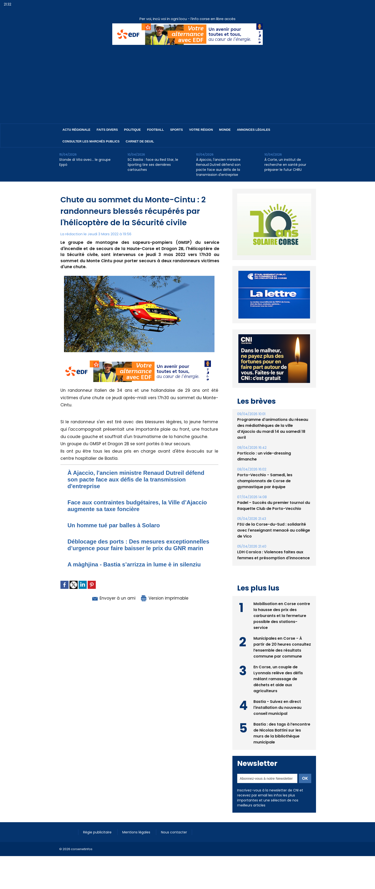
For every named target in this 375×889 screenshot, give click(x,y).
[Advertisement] (187, 80)
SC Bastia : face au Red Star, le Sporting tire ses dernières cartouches (153, 164)
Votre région (201, 129)
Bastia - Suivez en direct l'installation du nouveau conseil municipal (277, 718)
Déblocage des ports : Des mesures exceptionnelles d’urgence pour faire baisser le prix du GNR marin (138, 544)
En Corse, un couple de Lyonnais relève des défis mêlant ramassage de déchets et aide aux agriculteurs (278, 690)
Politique (132, 129)
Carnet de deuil (140, 141)
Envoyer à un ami (113, 598)
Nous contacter (174, 843)
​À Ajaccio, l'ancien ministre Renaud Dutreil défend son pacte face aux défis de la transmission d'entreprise (218, 167)
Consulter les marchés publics (91, 141)
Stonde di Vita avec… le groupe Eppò (85, 162)
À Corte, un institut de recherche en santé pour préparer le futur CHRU (285, 164)
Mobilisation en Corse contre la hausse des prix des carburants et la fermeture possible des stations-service (281, 626)
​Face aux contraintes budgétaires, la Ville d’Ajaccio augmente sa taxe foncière (137, 505)
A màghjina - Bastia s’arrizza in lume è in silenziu (134, 564)
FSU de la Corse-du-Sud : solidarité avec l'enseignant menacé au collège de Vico (273, 541)
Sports (176, 129)
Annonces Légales (253, 129)
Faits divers (107, 129)
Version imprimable (164, 598)
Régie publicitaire (97, 843)
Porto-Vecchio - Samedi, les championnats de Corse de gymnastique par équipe (264, 492)
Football (155, 129)
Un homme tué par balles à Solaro (114, 525)
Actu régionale (77, 129)
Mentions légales (136, 843)
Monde (224, 129)
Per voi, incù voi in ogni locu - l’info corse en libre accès (187, 18)
